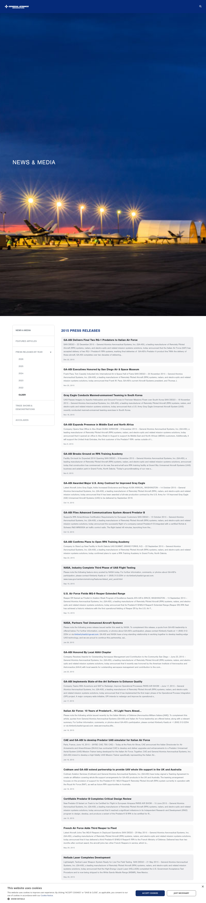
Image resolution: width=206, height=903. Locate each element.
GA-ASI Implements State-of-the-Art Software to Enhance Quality (103, 681)
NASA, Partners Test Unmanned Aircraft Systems (93, 622)
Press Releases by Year (29, 352)
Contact (186, 5)
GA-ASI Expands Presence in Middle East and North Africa (99, 424)
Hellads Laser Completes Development (87, 857)
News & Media (122, 5)
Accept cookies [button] (150, 893)
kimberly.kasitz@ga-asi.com (86, 634)
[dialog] (103, 893)
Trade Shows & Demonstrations (25, 407)
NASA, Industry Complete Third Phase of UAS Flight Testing (99, 567)
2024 (21, 373)
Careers (166, 5)
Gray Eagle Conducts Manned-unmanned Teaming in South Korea (103, 395)
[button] (69, 899)
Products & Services (93, 5)
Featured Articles (26, 341)
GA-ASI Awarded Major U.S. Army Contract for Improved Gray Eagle (104, 483)
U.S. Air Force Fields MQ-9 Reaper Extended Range (94, 593)
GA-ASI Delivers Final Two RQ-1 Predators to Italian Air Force (101, 339)
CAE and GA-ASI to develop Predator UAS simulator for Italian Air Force (107, 740)
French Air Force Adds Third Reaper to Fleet (90, 828)
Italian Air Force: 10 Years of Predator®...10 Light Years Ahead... (103, 710)
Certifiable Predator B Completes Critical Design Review (97, 798)
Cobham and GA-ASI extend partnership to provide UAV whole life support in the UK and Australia (122, 769)
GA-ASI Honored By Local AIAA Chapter (87, 652)
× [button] (203, 887)
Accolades (22, 420)
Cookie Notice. (47, 895)
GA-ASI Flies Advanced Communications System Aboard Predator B (104, 512)
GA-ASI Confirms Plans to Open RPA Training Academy (96, 541)
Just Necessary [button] (181, 893)
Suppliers (145, 5)
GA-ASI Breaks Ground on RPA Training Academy (93, 453)
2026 (21, 359)
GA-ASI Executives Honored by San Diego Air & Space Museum (101, 369)
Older (22, 395)
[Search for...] (198, 5)
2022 (21, 387)
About (68, 5)
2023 (21, 380)
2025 (21, 366)
